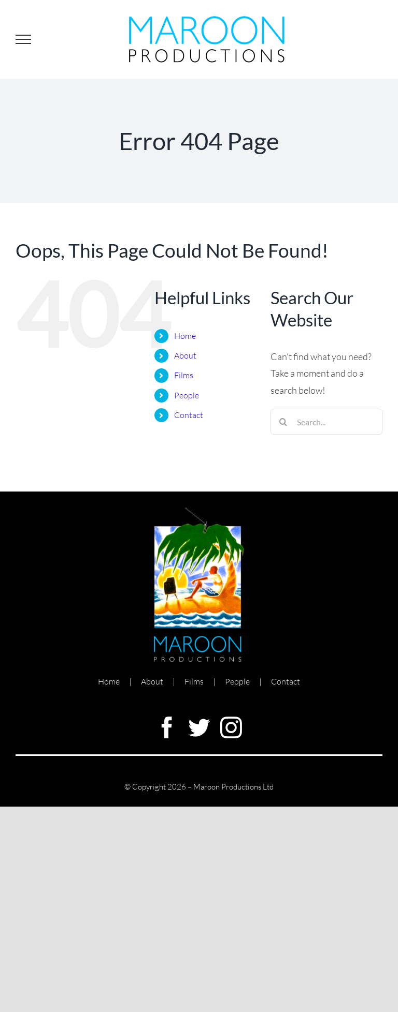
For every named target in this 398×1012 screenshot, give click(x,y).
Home (185, 336)
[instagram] (231, 727)
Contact (188, 415)
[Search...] (326, 422)
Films (183, 375)
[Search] (283, 422)
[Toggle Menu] (23, 39)
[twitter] (199, 727)
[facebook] (167, 727)
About (185, 355)
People (186, 395)
